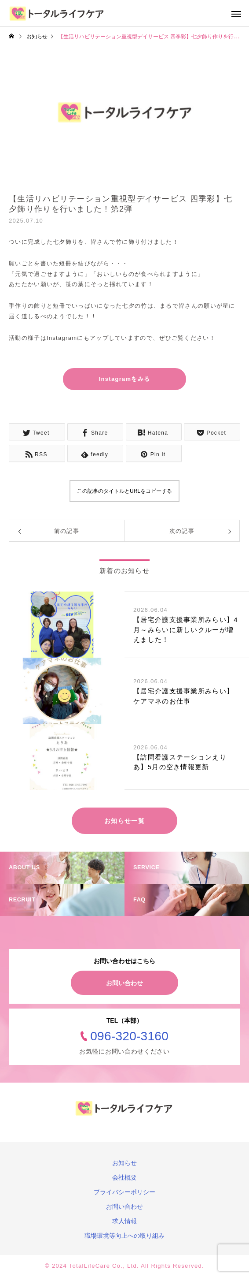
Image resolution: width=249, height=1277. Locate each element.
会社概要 (124, 1177)
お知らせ (124, 1162)
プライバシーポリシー (124, 1191)
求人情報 (124, 1221)
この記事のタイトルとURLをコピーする (124, 491)
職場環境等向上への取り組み (124, 1235)
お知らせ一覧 (124, 820)
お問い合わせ (124, 983)
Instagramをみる (124, 379)
